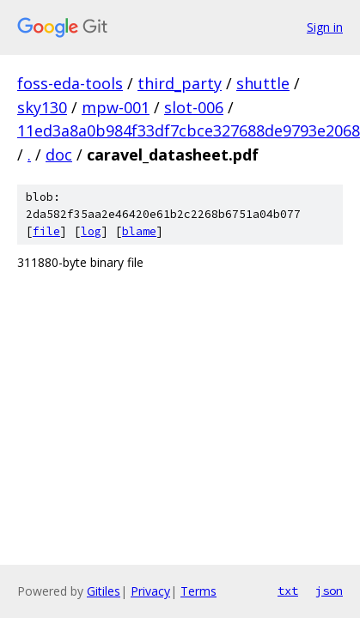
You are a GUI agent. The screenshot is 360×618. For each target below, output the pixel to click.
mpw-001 (115, 107)
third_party (179, 83)
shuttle (263, 83)
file (46, 231)
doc (59, 154)
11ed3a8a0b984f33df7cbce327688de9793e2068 (188, 130)
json (329, 590)
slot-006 (193, 107)
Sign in (325, 27)
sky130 (42, 107)
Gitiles (103, 591)
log (91, 231)
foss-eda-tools (70, 83)
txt (288, 590)
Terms (198, 591)
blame (139, 231)
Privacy (150, 591)
